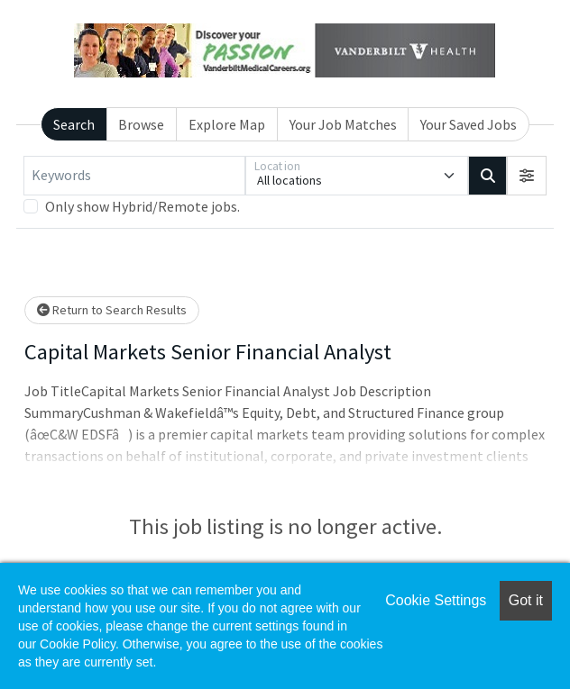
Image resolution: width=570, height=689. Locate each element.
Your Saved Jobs (468, 124)
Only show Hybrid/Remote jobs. (142, 206)
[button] (527, 175)
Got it (526, 600)
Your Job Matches (343, 124)
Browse (141, 124)
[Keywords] (134, 175)
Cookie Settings (435, 600)
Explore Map (226, 124)
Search (74, 124)
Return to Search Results (112, 310)
